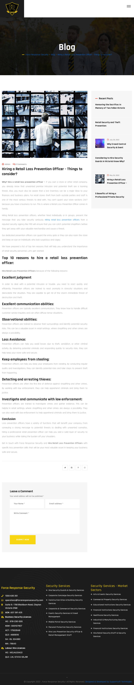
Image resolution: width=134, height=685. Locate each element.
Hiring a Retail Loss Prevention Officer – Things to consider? (117, 183)
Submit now (22, 539)
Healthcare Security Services (106, 615)
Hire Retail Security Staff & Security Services (109, 635)
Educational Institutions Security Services (112, 604)
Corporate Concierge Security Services (65, 595)
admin (7, 164)
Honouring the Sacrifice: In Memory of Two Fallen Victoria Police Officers (110, 108)
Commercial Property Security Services (110, 599)
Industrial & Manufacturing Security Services (109, 621)
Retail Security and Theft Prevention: (107, 124)
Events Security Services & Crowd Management (63, 615)
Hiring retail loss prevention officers (62, 219)
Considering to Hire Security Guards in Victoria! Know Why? (110, 159)
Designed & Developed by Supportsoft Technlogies (108, 681)
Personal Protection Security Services (65, 627)
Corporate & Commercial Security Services (67, 608)
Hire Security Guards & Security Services (66, 590)
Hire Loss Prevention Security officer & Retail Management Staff (65, 633)
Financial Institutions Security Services (110, 610)
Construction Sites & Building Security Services (66, 602)
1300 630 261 (11, 595)
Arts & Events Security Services (107, 594)
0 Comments (21, 164)
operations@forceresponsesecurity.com (24, 600)
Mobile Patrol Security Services (62, 622)
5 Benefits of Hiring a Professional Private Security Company (109, 197)
